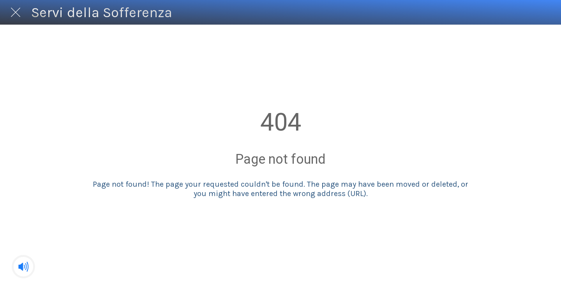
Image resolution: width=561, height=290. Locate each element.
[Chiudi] (15, 12)
